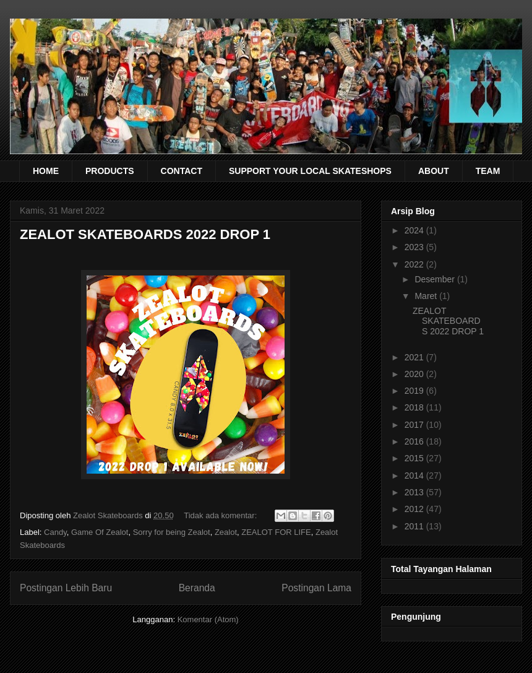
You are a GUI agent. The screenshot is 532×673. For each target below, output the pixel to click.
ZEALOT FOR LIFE (276, 532)
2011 (415, 526)
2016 (415, 441)
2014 (415, 475)
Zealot (226, 532)
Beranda (197, 588)
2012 (415, 509)
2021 (415, 357)
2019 (415, 391)
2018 (415, 407)
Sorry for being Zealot (171, 532)
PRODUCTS (109, 171)
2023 (415, 247)
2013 (415, 492)
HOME (46, 171)
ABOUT (433, 171)
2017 (415, 425)
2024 (415, 230)
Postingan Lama (316, 588)
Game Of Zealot (99, 532)
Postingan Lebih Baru (66, 588)
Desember (435, 279)
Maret (426, 296)
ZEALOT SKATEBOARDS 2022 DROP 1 (145, 234)
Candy (55, 532)
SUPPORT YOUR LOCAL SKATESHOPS (310, 171)
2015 (415, 458)
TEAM (488, 171)
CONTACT (181, 171)
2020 (415, 374)
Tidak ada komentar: (221, 515)
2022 (415, 264)
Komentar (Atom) (208, 619)
